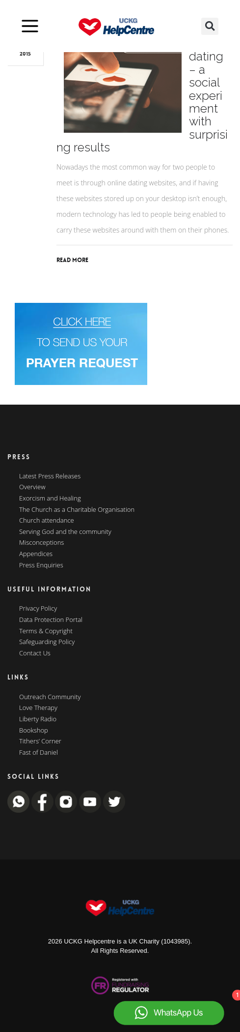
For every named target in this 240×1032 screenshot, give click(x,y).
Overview (32, 487)
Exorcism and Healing (50, 498)
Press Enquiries (41, 565)
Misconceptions (41, 543)
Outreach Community (50, 697)
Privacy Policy (38, 609)
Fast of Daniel (38, 753)
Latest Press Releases (49, 476)
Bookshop (33, 731)
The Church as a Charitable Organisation (76, 510)
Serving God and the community (65, 532)
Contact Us (35, 653)
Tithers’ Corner (40, 741)
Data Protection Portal (50, 620)
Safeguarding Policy (47, 642)
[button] (209, 26)
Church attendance (46, 521)
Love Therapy (38, 708)
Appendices (36, 554)
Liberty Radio (37, 719)
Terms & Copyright (46, 631)
